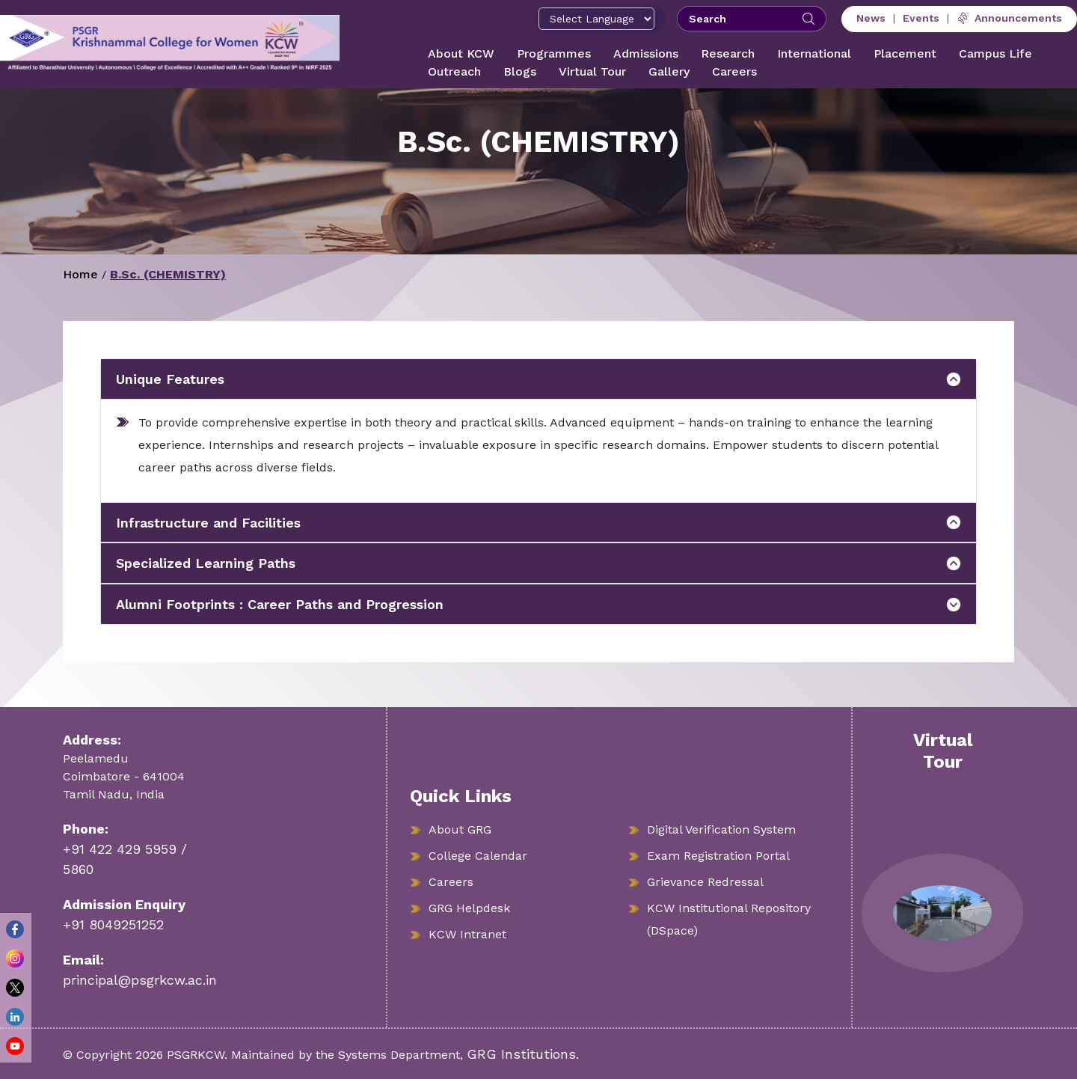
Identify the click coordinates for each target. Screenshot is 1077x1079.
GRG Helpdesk (469, 908)
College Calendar (478, 856)
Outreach (454, 71)
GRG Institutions (521, 1054)
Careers (734, 71)
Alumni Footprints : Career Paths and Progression (280, 604)
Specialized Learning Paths (205, 563)
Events (921, 18)
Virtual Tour (592, 71)
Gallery (669, 71)
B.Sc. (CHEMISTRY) (168, 274)
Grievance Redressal (705, 882)
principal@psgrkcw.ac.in (140, 980)
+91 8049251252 (113, 924)
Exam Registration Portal (718, 856)
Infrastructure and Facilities (208, 523)
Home (80, 274)
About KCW (461, 53)
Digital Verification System (721, 829)
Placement (905, 53)
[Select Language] (596, 18)
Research (728, 53)
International (814, 53)
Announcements (1009, 18)
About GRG (460, 829)
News (871, 18)
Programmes (554, 53)
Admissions (645, 53)
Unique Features (170, 379)
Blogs (519, 71)
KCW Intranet (467, 934)
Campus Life (995, 53)
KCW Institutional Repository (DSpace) (729, 919)
